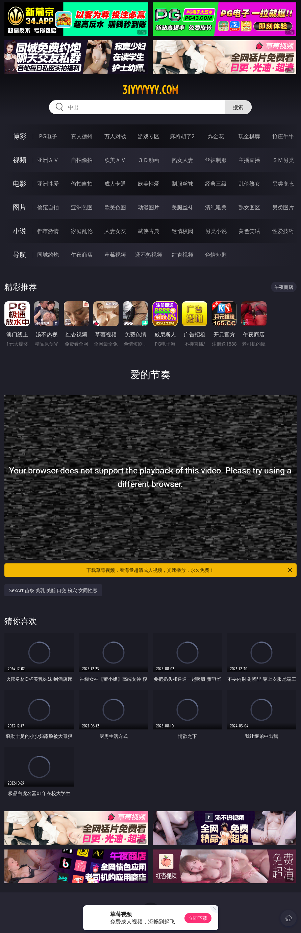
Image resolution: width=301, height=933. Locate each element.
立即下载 (198, 918)
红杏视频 (182, 254)
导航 (19, 254)
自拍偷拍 (82, 160)
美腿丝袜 (182, 207)
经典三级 (216, 183)
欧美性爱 (148, 183)
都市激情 (48, 231)
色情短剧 (216, 254)
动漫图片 (148, 207)
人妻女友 (115, 231)
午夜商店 (82, 254)
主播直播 (249, 160)
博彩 (19, 136)
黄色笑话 (249, 231)
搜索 (238, 107)
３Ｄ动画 (148, 160)
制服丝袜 (182, 183)
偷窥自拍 (48, 207)
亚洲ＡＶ (48, 160)
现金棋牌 (249, 136)
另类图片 (283, 207)
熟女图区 (249, 207)
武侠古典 (148, 231)
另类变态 (283, 183)
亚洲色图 (82, 207)
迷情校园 (182, 231)
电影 (19, 183)
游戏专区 (148, 136)
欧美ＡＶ (115, 160)
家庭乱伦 (82, 231)
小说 (19, 230)
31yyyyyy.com (150, 90)
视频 (19, 159)
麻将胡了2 (182, 136)
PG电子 (48, 136)
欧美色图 (115, 207)
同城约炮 (48, 254)
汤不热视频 (148, 254)
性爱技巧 (283, 231)
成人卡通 (115, 183)
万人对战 (115, 136)
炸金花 (216, 136)
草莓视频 (115, 254)
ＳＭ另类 (283, 160)
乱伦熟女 (249, 183)
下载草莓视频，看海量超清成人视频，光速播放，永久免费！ (189, 570)
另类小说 (216, 231)
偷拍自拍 (82, 183)
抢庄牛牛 (283, 136)
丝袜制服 (216, 160)
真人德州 (82, 136)
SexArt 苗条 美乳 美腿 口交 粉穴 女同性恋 (53, 590)
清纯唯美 (216, 207)
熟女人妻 (182, 160)
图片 (19, 207)
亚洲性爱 (48, 183)
